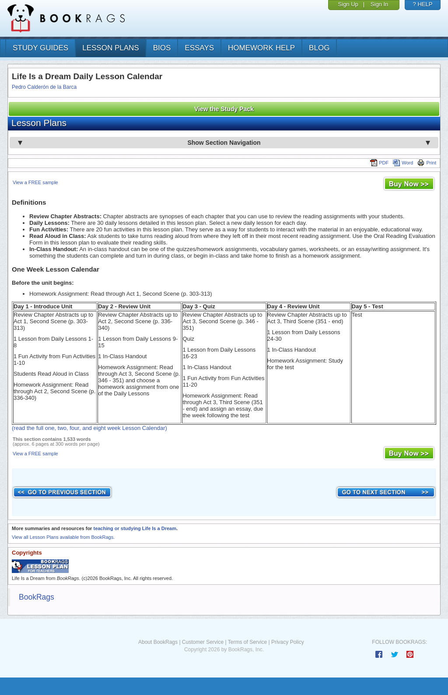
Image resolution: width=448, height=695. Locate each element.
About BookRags (158, 642)
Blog (319, 48)
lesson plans (110, 48)
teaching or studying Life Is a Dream (134, 528)
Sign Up (348, 4)
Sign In (379, 4)
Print (426, 162)
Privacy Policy (287, 642)
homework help (261, 48)
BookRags (36, 597)
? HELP (423, 4)
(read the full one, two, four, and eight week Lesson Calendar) (89, 428)
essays (199, 48)
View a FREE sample (35, 182)
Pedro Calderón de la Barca (44, 87)
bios (162, 48)
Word (403, 162)
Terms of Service (247, 642)
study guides (40, 48)
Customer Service (203, 642)
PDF (379, 162)
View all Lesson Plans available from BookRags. (63, 537)
